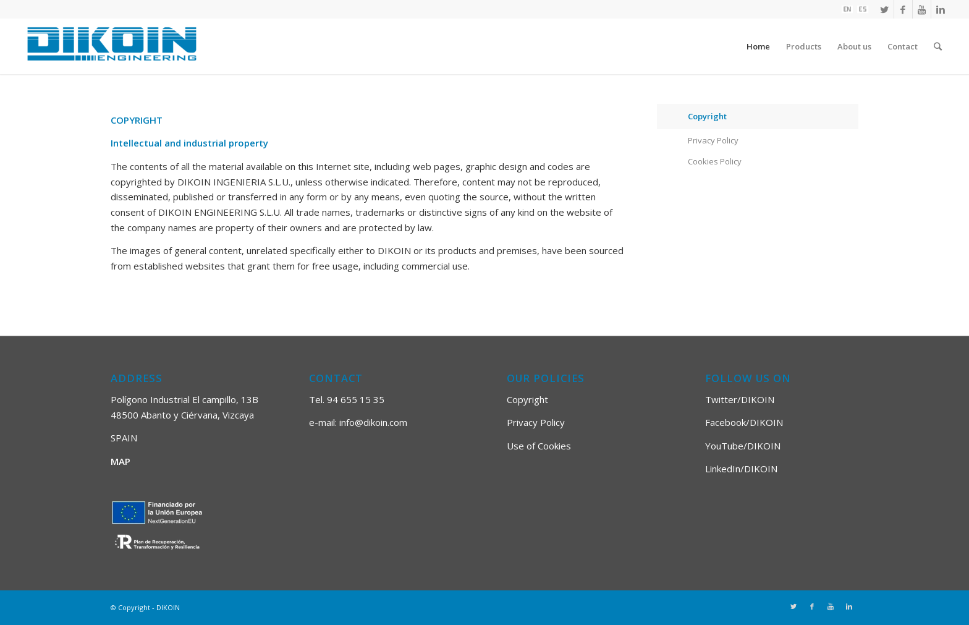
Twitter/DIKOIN (739, 399)
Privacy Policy (713, 140)
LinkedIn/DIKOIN (741, 468)
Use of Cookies (539, 446)
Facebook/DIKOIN (744, 422)
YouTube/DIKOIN (743, 446)
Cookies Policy (715, 161)
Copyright (707, 116)
